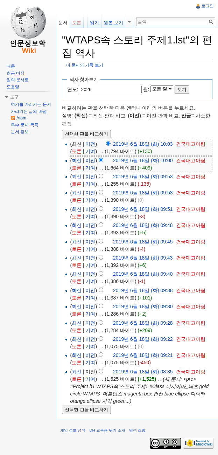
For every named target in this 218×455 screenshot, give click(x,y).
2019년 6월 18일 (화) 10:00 (143, 160)
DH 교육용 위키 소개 (107, 430)
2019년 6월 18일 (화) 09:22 (143, 339)
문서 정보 (20, 131)
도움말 (13, 86)
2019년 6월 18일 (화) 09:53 (143, 176)
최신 (77, 160)
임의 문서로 (18, 79)
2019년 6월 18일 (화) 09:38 (143, 290)
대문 (11, 66)
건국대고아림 (190, 144)
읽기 (94, 22)
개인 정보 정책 (72, 430)
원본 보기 (113, 22)
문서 (63, 22)
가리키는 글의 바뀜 (29, 111)
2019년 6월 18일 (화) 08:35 (143, 371)
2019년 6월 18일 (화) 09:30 (143, 306)
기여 (90, 151)
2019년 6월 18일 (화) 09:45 (143, 241)
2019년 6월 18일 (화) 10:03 (143, 144)
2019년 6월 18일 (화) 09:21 (143, 355)
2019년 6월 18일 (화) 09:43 (143, 258)
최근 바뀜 (15, 73)
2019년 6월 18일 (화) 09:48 (143, 225)
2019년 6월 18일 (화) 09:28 (143, 323)
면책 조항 (137, 430)
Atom (21, 118)
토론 (77, 151)
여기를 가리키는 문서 (31, 104)
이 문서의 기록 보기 (84, 65)
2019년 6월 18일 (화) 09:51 (143, 209)
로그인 (207, 6)
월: (146, 89)
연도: (72, 89)
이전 (90, 144)
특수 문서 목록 (24, 125)
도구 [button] (14, 97)
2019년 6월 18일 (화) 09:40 (143, 274)
